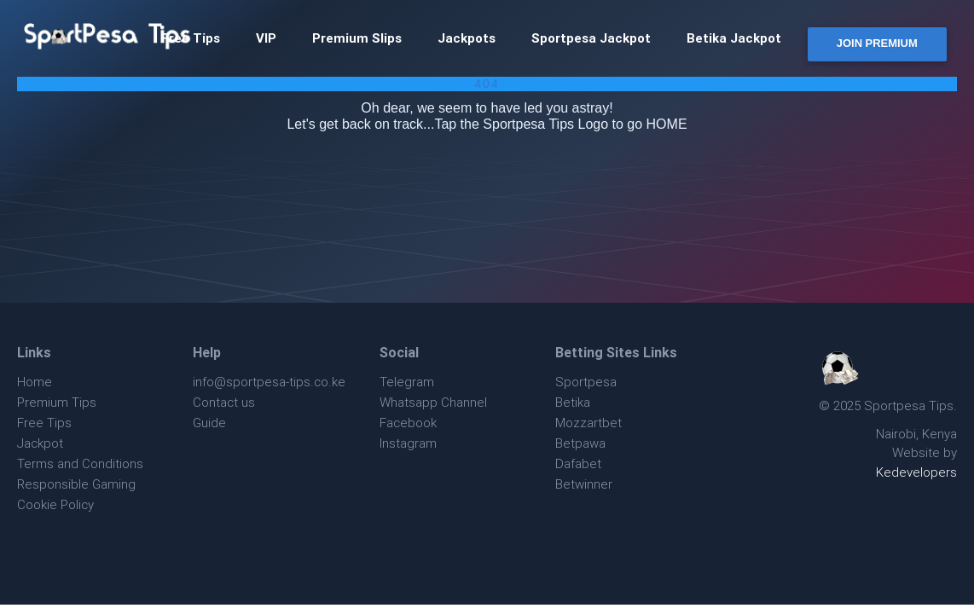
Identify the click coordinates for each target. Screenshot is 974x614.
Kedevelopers (916, 472)
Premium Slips (357, 38)
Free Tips (44, 422)
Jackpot (40, 443)
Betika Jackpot (734, 38)
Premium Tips (56, 402)
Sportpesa (586, 382)
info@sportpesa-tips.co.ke (269, 382)
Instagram (408, 443)
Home (34, 382)
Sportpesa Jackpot (591, 38)
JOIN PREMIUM (877, 43)
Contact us (224, 402)
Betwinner (583, 484)
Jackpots (467, 38)
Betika (572, 402)
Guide (209, 422)
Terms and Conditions (80, 463)
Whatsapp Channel (433, 402)
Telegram (407, 382)
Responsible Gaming (76, 484)
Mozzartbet (588, 422)
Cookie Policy (55, 504)
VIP (266, 38)
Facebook (408, 422)
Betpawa (580, 443)
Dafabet (578, 463)
